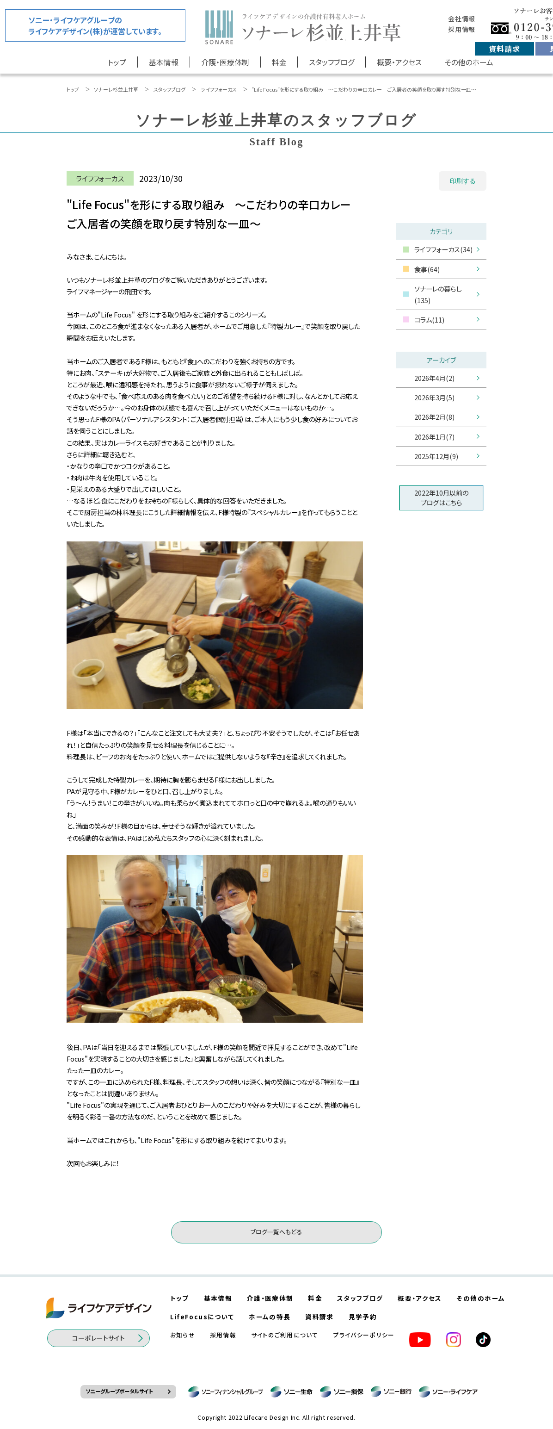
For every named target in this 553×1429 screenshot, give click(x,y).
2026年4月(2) (434, 378)
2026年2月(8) (434, 417)
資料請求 (504, 48)
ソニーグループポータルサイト (119, 1391)
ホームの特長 (269, 1316)
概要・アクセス (399, 62)
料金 (279, 62)
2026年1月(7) (434, 436)
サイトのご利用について (285, 1334)
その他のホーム (468, 62)
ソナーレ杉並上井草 (116, 89)
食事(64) (427, 269)
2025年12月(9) (436, 456)
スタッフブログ (331, 62)
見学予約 (363, 1316)
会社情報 (461, 18)
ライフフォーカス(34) (443, 249)
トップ (117, 62)
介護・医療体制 (225, 62)
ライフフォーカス (219, 89)
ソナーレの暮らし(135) (437, 294)
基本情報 (163, 62)
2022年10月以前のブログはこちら (441, 497)
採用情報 (461, 29)
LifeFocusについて (202, 1316)
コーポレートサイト (98, 1337)
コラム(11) (429, 319)
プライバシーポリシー (364, 1334)
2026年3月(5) (434, 397)
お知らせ (182, 1334)
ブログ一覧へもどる (276, 1231)
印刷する (463, 181)
